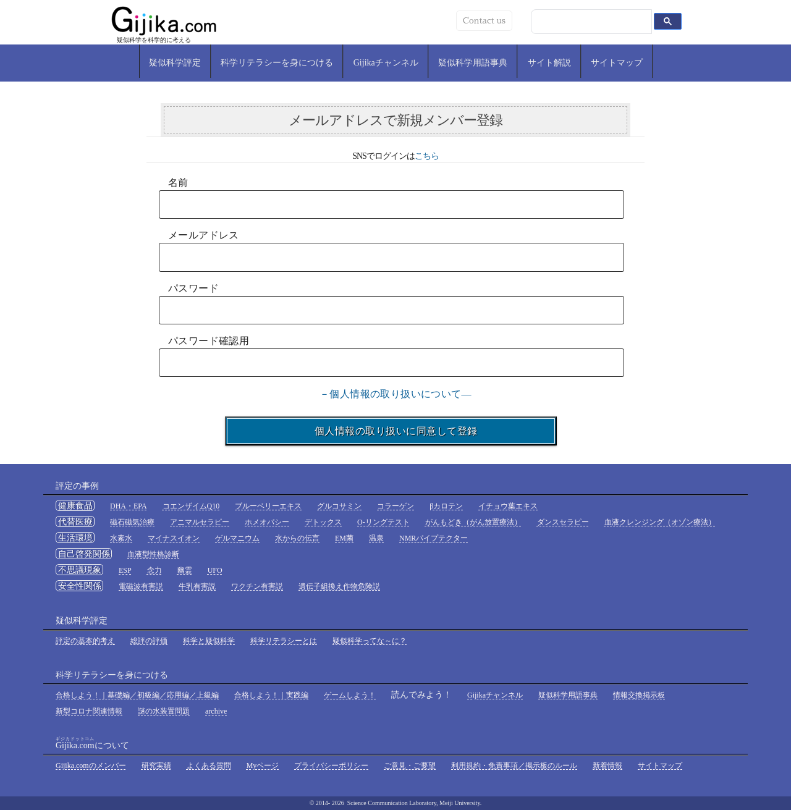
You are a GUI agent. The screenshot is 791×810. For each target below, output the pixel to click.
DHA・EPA (128, 506)
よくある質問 (209, 765)
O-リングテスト (383, 522)
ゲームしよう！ (350, 695)
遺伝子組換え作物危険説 (339, 586)
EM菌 (344, 538)
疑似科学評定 (175, 62)
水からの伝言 (297, 538)
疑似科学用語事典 (472, 62)
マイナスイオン (174, 538)
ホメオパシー (267, 522)
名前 (178, 182)
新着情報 (607, 765)
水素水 (121, 538)
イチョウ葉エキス (508, 506)
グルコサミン (339, 506)
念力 (154, 570)
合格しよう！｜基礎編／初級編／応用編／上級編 (137, 695)
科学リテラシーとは (283, 640)
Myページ (263, 765)
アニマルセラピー (199, 522)
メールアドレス (203, 235)
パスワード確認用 (208, 340)
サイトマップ (617, 62)
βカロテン (446, 506)
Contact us (484, 20)
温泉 (376, 538)
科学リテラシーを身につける (277, 62)
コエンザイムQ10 (191, 506)
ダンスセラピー (563, 522)
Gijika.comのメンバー (91, 765)
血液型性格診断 (153, 554)
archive (216, 711)
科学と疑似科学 (209, 640)
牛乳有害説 (197, 586)
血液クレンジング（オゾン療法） (660, 522)
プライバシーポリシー (331, 765)
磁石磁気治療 (132, 522)
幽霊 (184, 570)
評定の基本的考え (85, 640)
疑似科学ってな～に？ (369, 640)
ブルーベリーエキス (268, 506)
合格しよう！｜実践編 (271, 695)
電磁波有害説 (141, 586)
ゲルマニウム (237, 538)
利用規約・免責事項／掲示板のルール (514, 765)
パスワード (193, 288)
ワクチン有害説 (257, 586)
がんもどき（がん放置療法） (473, 522)
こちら (427, 156)
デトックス (323, 522)
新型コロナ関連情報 (89, 711)
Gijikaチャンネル (385, 62)
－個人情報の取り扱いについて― (395, 394)
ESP (125, 570)
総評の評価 (148, 640)
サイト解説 (549, 62)
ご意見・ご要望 (410, 765)
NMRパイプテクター (433, 538)
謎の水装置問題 (164, 711)
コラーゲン (395, 506)
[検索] (594, 22)
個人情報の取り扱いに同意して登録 (391, 431)
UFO (215, 570)
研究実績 (156, 765)
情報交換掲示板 (639, 695)
